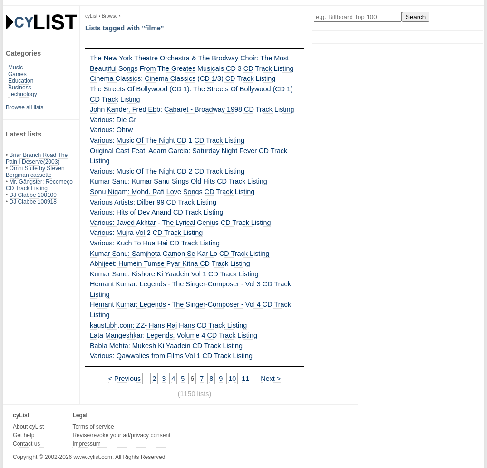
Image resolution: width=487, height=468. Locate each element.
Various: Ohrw (111, 130)
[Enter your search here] (358, 17)
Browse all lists (24, 107)
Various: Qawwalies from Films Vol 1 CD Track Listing (171, 356)
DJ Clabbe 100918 (33, 201)
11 (245, 378)
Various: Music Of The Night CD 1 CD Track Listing (167, 140)
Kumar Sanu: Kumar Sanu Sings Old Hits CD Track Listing (178, 181)
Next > (271, 378)
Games (17, 74)
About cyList (28, 426)
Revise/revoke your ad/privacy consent (121, 435)
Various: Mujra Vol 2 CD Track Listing (146, 232)
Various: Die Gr (113, 120)
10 (232, 378)
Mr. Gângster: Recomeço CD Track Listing (39, 185)
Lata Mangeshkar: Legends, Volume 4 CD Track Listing (173, 335)
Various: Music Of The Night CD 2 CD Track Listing (167, 171)
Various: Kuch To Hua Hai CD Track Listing (155, 243)
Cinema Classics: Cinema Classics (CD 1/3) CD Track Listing (182, 78)
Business (19, 87)
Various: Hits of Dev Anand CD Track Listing (156, 212)
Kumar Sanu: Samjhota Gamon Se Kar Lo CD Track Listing (180, 253)
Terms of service (93, 426)
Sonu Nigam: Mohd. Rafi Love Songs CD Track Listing (172, 191)
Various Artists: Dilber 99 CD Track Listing (153, 202)
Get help (23, 435)
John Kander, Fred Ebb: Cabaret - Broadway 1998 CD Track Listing (192, 109)
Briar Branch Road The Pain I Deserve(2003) (37, 158)
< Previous (124, 378)
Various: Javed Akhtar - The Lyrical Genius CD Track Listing (180, 222)
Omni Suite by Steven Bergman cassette (35, 171)
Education (20, 81)
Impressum (86, 443)
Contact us (26, 443)
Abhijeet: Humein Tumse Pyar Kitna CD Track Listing (170, 263)
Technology (22, 94)
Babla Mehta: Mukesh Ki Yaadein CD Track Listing (166, 346)
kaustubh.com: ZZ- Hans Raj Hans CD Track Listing (168, 325)
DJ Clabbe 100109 (33, 195)
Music (15, 67)
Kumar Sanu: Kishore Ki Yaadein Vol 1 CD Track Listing (174, 274)
